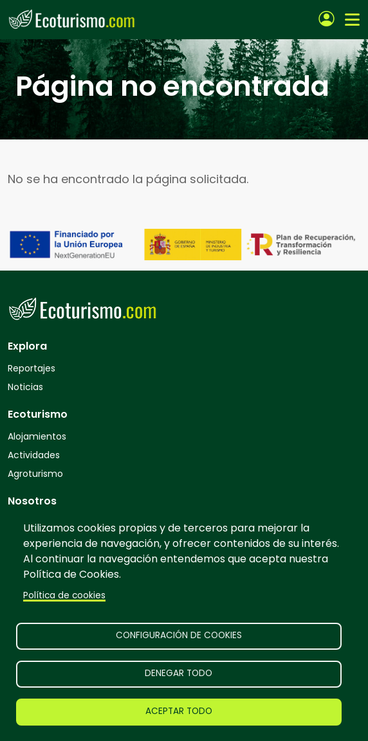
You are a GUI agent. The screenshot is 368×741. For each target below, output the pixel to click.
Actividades (34, 455)
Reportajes (31, 368)
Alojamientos (37, 436)
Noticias (25, 386)
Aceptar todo (178, 711)
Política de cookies (64, 595)
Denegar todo (178, 673)
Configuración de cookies (179, 635)
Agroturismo (35, 473)
